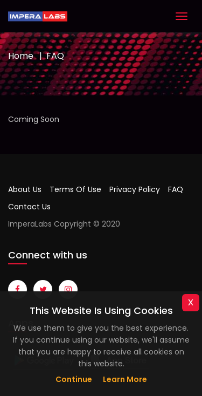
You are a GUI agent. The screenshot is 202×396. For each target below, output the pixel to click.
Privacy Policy (134, 189)
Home (20, 56)
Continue (73, 379)
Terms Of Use (75, 189)
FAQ (175, 189)
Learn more (125, 379)
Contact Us (29, 206)
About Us (24, 189)
